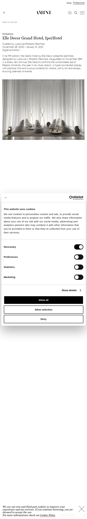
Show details (69, 290)
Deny (43, 319)
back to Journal (9, 22)
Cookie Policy (47, 515)
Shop (69, 3)
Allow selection (43, 309)
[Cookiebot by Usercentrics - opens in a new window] (69, 198)
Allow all (43, 300)
